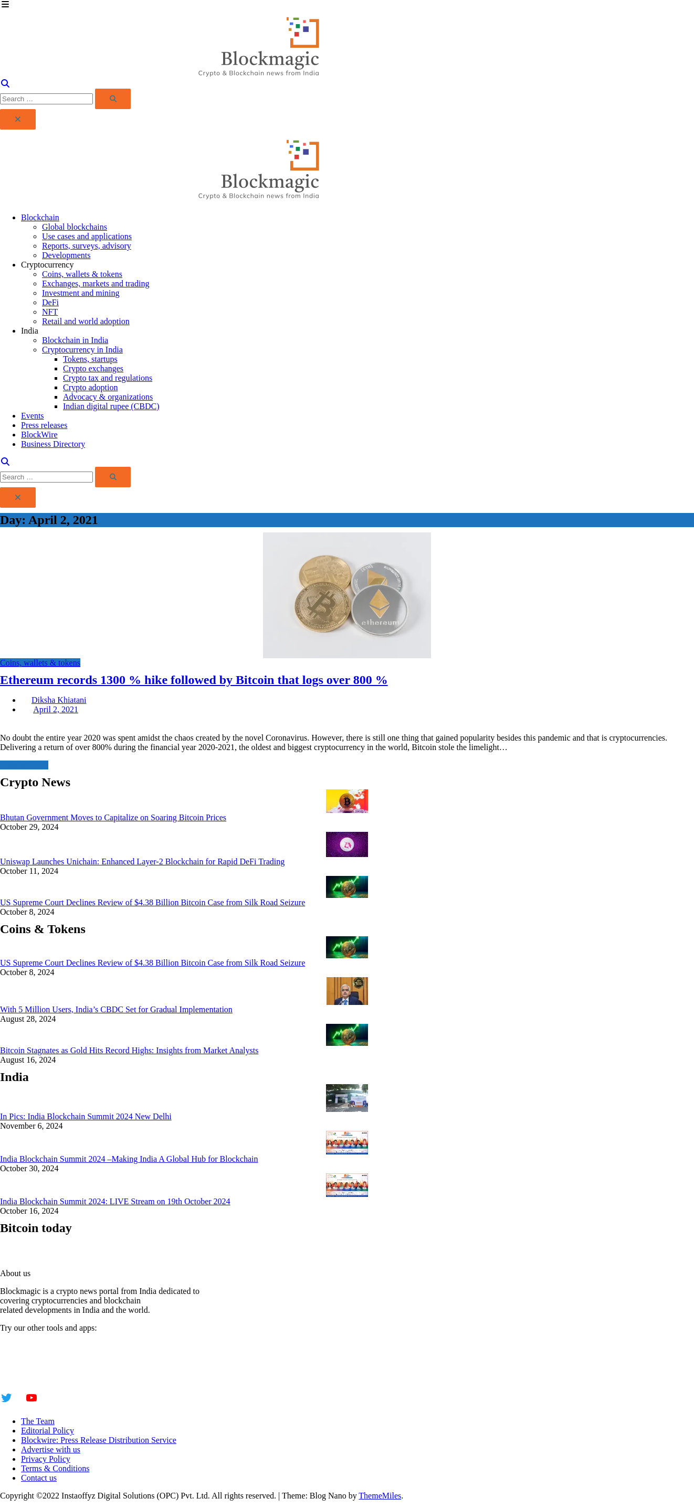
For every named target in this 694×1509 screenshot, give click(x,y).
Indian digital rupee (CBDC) (111, 406)
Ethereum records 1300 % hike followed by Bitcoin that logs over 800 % (194, 680)
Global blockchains (74, 226)
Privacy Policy (45, 1458)
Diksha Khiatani (58, 699)
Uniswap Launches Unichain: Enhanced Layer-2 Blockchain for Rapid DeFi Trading (142, 861)
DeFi (50, 302)
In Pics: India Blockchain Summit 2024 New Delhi (86, 1116)
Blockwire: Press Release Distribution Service (98, 1440)
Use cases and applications (87, 236)
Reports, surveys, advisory (86, 245)
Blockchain (40, 217)
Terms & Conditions (55, 1468)
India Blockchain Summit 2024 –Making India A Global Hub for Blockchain (129, 1158)
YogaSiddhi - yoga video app (49, 1373)
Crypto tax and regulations (107, 377)
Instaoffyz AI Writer (34, 1355)
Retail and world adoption (86, 321)
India (29, 330)
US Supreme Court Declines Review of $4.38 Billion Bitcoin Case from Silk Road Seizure (152, 902)
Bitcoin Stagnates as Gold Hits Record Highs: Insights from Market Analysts (129, 1050)
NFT (50, 311)
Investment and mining (81, 292)
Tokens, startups (90, 359)
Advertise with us (50, 1449)
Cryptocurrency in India (82, 349)
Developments (66, 255)
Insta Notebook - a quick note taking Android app (83, 1364)
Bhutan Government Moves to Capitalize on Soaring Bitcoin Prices (113, 817)
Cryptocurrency (47, 264)
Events (32, 415)
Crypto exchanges (93, 368)
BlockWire (39, 434)
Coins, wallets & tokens (82, 274)
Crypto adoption (90, 387)
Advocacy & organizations (108, 396)
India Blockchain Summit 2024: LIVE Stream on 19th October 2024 (115, 1201)
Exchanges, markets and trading (95, 283)
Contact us (39, 1477)
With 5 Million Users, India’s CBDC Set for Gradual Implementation (116, 1009)
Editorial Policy (47, 1430)
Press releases (44, 425)
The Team (38, 1421)
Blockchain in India (75, 340)
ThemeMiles (380, 1495)
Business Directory (53, 444)
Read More (24, 765)
